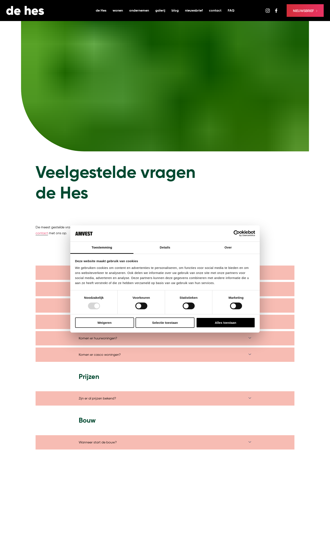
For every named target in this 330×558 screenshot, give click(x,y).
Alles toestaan (225, 322)
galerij (160, 10)
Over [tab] (228, 247)
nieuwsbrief (194, 10)
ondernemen (139, 10)
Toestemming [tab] (102, 247)
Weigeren (104, 322)
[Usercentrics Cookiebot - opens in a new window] (236, 233)
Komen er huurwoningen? (98, 338)
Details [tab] (165, 247)
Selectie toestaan (165, 322)
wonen (118, 10)
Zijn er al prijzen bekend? (97, 398)
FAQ (231, 10)
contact (215, 10)
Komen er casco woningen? (100, 355)
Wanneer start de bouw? (98, 442)
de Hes (101, 10)
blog (175, 10)
